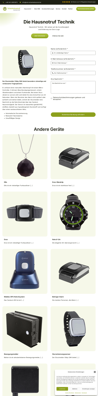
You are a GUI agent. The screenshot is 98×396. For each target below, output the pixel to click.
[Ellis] (24, 135)
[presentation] (63, 106)
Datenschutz (78, 392)
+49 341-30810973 (11, 2)
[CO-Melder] (73, 365)
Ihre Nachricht (57, 79)
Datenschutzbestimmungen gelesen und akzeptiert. (69, 98)
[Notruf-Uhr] (73, 193)
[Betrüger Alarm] (73, 250)
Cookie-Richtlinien (69, 392)
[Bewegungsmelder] (24, 307)
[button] (95, 372)
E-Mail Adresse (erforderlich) (63, 59)
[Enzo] (24, 193)
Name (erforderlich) (59, 49)
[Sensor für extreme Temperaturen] (24, 365)
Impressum (84, 392)
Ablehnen (74, 388)
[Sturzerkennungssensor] (73, 307)
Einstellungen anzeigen (88, 388)
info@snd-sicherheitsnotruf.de (31, 2)
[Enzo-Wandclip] (73, 135)
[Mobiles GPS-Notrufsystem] (24, 250)
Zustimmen (62, 388)
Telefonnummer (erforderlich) (63, 69)
